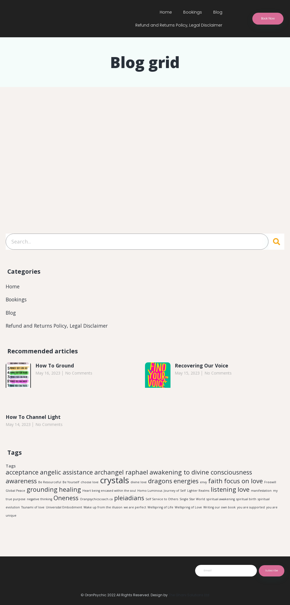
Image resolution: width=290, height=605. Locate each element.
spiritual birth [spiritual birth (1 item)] (246, 502)
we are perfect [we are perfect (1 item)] (135, 510)
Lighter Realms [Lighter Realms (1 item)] (198, 493)
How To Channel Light (34, 418)
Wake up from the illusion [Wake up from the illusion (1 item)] (103, 510)
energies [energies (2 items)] (186, 482)
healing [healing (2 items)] (70, 491)
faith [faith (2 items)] (215, 482)
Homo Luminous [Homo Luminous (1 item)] (149, 493)
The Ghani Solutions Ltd (189, 595)
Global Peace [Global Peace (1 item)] (15, 493)
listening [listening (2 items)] (223, 491)
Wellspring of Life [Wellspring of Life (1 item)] (160, 510)
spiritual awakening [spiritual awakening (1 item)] (220, 502)
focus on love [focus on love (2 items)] (243, 482)
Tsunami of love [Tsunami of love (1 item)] (32, 510)
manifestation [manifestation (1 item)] (261, 493)
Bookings (192, 12)
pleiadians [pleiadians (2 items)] (129, 500)
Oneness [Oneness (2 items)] (66, 500)
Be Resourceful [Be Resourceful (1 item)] (49, 484)
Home (166, 12)
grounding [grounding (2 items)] (42, 491)
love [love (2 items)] (244, 491)
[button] (268, 18)
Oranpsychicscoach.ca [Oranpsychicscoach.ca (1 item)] (96, 502)
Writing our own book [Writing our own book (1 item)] (219, 510)
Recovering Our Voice (202, 366)
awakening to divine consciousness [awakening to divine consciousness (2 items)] (201, 473)
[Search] (276, 242)
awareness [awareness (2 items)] (21, 482)
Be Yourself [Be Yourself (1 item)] (71, 484)
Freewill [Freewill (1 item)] (270, 484)
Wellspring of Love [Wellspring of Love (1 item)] (188, 510)
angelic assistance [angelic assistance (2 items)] (66, 473)
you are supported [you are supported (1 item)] (251, 510)
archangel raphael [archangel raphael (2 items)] (121, 473)
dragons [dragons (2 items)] (160, 482)
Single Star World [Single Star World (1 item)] (192, 502)
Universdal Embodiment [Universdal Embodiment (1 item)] (64, 510)
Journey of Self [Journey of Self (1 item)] (175, 493)
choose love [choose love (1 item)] (90, 484)
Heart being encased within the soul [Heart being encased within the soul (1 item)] (109, 493)
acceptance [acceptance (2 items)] (22, 473)
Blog (217, 12)
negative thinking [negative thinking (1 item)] (39, 502)
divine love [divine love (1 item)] (139, 484)
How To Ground (55, 366)
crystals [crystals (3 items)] (114, 481)
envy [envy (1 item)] (203, 484)
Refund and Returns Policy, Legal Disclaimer (178, 25)
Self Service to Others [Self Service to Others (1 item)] (162, 502)
